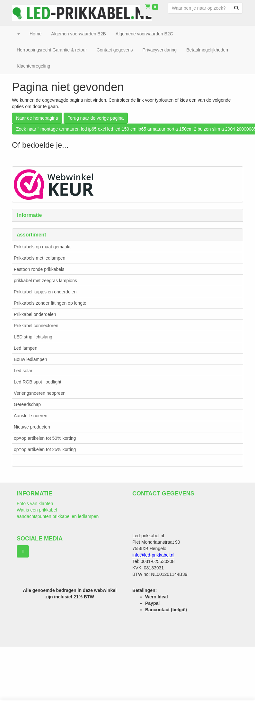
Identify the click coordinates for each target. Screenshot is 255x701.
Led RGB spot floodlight (37, 381)
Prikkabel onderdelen (35, 314)
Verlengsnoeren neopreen (40, 393)
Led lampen (25, 348)
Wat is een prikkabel (37, 509)
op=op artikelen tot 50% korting (45, 438)
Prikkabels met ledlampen (39, 258)
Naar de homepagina (37, 118)
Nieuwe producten (32, 426)
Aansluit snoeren (30, 415)
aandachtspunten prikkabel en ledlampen (58, 516)
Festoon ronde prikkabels (39, 269)
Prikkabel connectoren (36, 325)
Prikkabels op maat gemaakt (42, 246)
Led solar (23, 370)
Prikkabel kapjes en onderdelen (45, 291)
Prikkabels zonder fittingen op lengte (50, 303)
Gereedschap (27, 404)
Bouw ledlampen (30, 359)
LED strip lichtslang (33, 336)
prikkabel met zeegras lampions (45, 280)
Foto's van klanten (35, 503)
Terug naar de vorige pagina (96, 118)
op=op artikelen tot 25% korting (45, 449)
